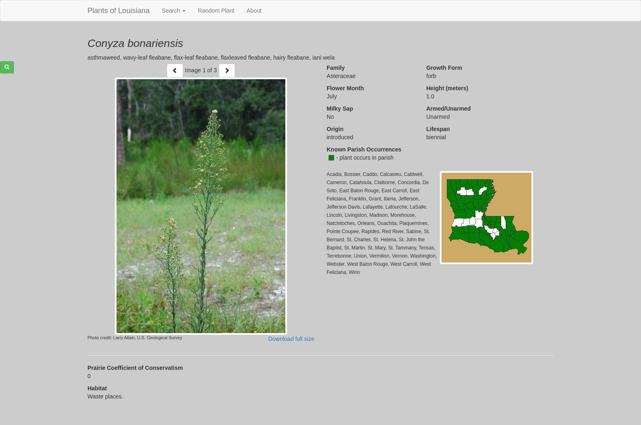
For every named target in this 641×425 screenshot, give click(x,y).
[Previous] (175, 71)
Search (174, 10)
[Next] (227, 71)
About (254, 10)
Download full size (291, 339)
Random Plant (216, 10)
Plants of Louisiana (118, 11)
